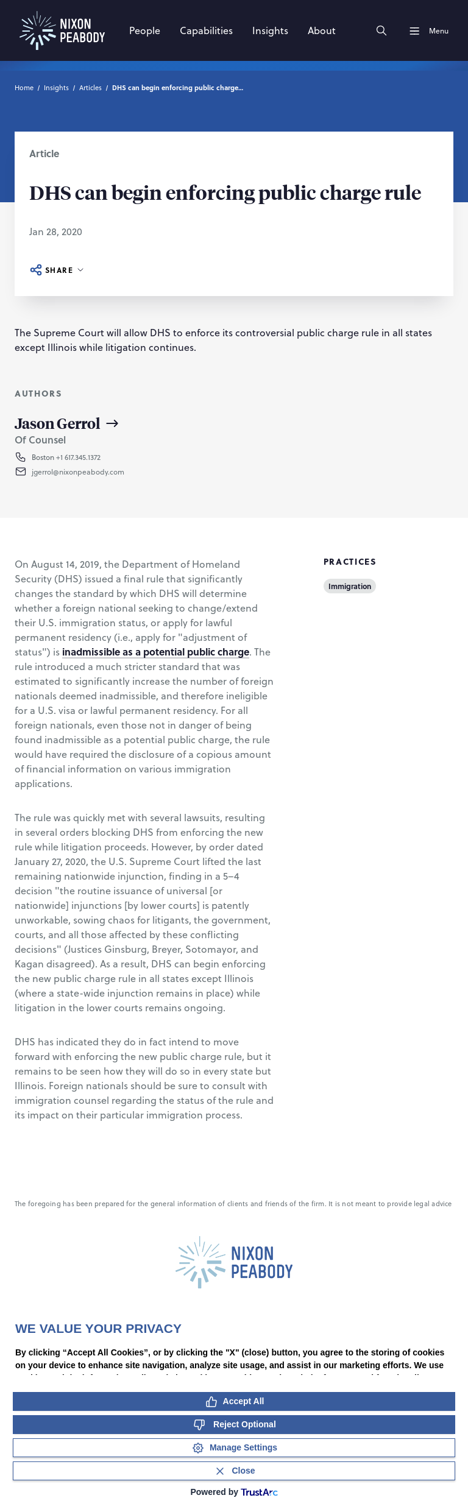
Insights (56, 87)
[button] (89, 471)
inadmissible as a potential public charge (155, 652)
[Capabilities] (206, 30)
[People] (144, 30)
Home (24, 87)
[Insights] (270, 30)
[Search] (381, 30)
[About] (322, 30)
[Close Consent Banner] (234, 1470)
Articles (90, 87)
